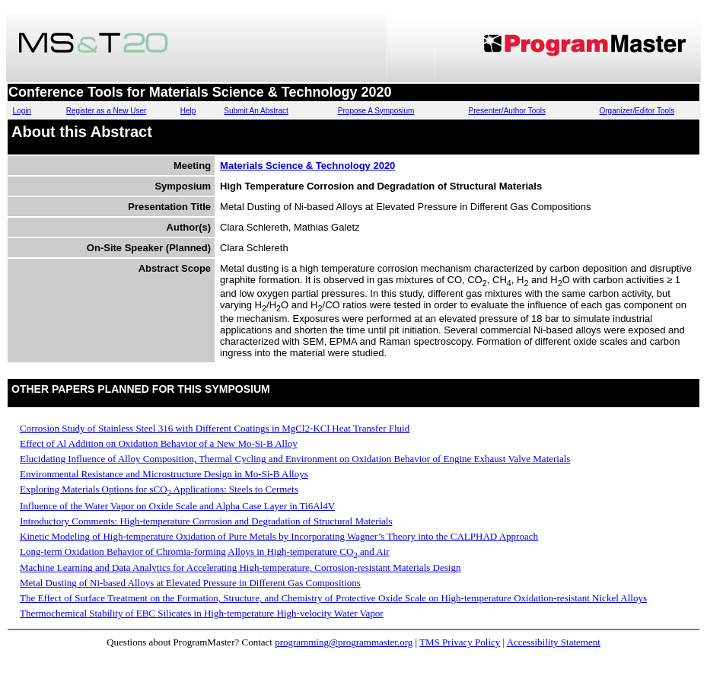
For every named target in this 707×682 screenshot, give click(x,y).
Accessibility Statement (553, 642)
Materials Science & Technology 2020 (307, 165)
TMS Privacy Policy (459, 642)
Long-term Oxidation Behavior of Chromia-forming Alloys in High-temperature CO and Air (205, 551)
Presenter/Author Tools (507, 111)
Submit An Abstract (256, 111)
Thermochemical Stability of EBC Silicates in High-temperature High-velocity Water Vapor (202, 613)
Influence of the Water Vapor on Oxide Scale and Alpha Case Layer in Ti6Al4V (177, 506)
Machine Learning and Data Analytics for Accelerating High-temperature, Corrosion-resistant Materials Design (240, 567)
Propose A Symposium (376, 111)
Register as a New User (106, 111)
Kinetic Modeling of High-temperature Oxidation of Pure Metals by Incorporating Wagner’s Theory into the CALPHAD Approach (279, 536)
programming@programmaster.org (343, 642)
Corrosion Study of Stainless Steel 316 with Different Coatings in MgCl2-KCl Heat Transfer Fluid (214, 428)
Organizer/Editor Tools (637, 111)
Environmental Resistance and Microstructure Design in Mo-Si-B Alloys (164, 474)
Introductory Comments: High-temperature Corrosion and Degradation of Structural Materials (206, 521)
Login (22, 111)
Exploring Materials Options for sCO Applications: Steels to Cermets (159, 489)
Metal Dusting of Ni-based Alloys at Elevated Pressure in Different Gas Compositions (190, 582)
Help (188, 111)
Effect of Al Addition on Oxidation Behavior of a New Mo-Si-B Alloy (159, 443)
